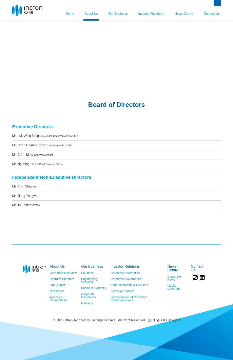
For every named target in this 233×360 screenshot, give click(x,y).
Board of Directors (62, 279)
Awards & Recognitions (58, 298)
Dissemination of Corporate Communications (129, 298)
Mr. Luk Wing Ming (45, 135)
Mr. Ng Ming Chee (37, 164)
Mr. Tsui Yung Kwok (26, 205)
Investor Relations (151, 13)
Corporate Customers (88, 295)
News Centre (184, 13)
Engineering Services (89, 280)
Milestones (57, 291)
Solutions (87, 273)
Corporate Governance (126, 279)
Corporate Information (125, 273)
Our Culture (57, 285)
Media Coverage (173, 287)
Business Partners (93, 288)
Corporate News (174, 278)
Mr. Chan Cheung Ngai (42, 145)
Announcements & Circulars (129, 285)
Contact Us (212, 13)
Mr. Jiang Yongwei (25, 196)
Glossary (87, 303)
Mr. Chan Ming (32, 154)
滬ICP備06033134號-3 (164, 320)
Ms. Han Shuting (24, 186)
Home (69, 13)
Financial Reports (122, 291)
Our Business (118, 13)
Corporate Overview (63, 273)
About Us (91, 13)
